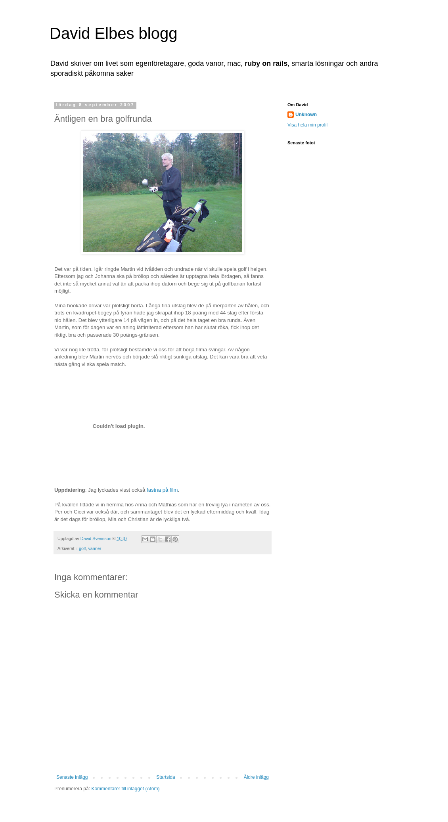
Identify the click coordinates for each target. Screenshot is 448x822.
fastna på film (162, 490)
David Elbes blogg (113, 33)
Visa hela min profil (307, 125)
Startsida (165, 777)
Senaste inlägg (72, 777)
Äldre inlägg (256, 777)
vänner (94, 548)
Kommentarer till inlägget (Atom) (125, 788)
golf (82, 548)
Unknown (306, 114)
